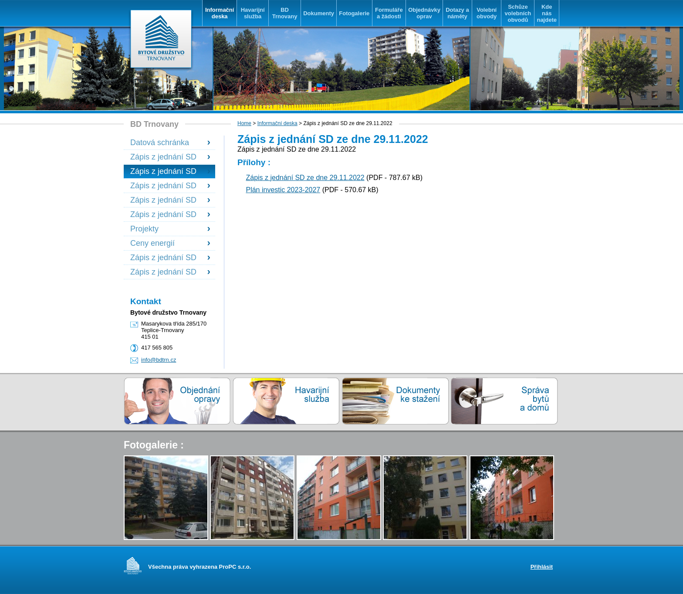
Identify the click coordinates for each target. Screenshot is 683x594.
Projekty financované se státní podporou (157, 229)
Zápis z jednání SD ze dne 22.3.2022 (163, 157)
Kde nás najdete (547, 13)
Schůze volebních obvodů (518, 13)
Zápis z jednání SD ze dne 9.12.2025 (163, 272)
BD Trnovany (285, 13)
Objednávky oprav (424, 13)
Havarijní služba (253, 13)
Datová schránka (159, 142)
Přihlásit (542, 566)
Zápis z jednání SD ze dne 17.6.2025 (163, 257)
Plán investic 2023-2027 (283, 189)
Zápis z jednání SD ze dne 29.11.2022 (163, 171)
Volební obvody (487, 13)
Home (244, 123)
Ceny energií (152, 243)
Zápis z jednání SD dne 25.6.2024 (163, 200)
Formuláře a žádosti (389, 13)
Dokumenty (318, 13)
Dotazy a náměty (457, 13)
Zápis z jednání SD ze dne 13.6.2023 (163, 185)
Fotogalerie (354, 13)
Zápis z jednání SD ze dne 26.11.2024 (163, 214)
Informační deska (219, 13)
